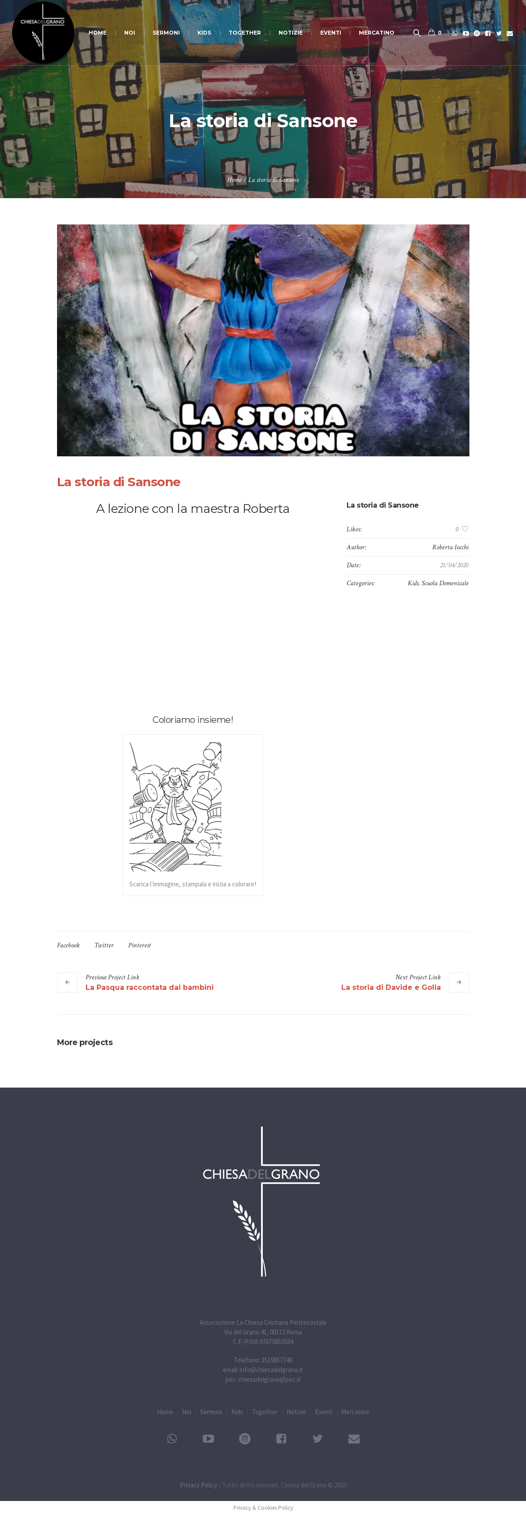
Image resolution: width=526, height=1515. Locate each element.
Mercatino (355, 1412)
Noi (186, 1412)
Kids (413, 583)
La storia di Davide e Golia (391, 987)
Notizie (296, 1412)
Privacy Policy (198, 1485)
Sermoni (211, 1412)
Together (265, 1412)
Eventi (324, 1412)
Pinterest (139, 945)
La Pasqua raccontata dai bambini (150, 987)
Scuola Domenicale (445, 583)
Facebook (68, 945)
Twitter (104, 945)
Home (234, 180)
